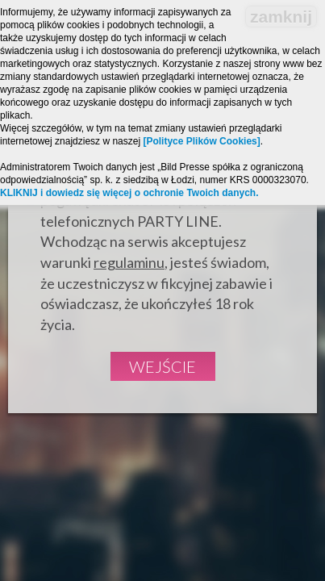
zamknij (281, 16)
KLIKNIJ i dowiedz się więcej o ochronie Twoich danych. (129, 193)
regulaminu (129, 262)
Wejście (162, 366)
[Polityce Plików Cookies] (201, 141)
